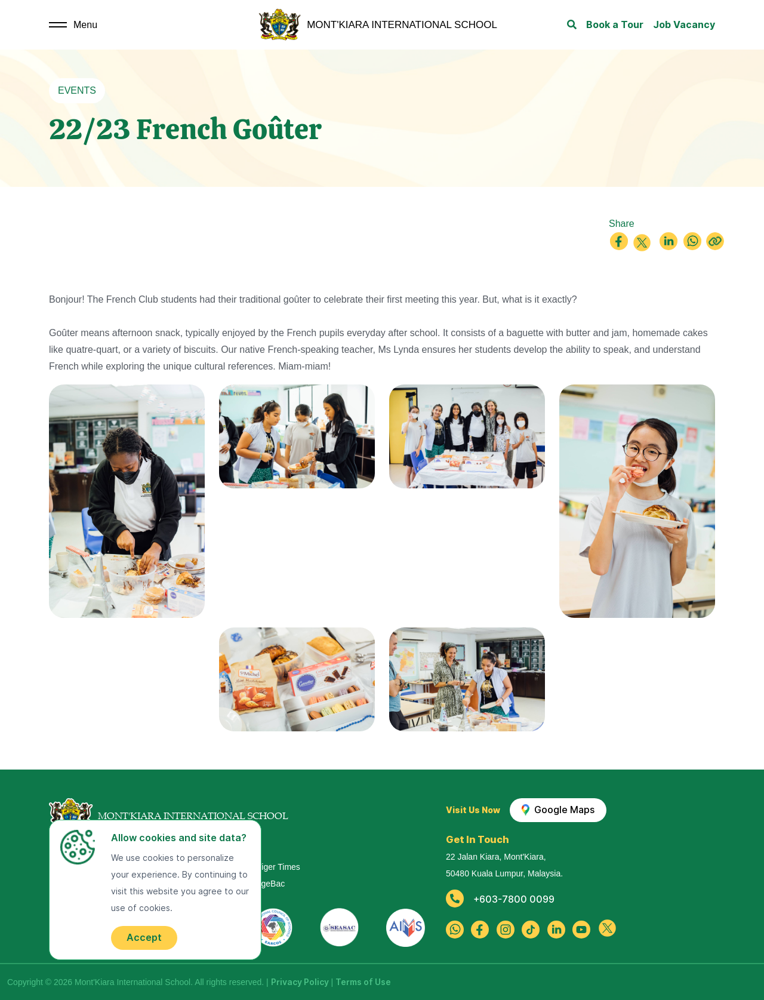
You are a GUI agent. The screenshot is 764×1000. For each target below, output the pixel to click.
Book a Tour (614, 24)
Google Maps (558, 810)
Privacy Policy (300, 982)
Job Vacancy (684, 24)
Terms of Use (363, 982)
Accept (144, 937)
